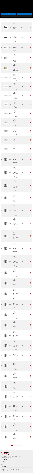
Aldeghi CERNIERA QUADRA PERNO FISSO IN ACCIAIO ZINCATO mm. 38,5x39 (15, 304)
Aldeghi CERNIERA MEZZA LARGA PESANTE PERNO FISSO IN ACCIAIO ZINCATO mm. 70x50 (15, 236)
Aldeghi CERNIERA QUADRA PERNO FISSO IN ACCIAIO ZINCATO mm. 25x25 (15, 283)
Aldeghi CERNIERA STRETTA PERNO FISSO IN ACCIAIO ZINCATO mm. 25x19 (15, 396)
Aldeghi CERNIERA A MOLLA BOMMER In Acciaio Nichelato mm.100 (15, 58)
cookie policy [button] (21, 5)
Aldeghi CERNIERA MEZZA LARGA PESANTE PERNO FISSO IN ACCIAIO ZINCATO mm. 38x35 (15, 172)
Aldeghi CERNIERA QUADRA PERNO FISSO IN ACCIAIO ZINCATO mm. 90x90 (15, 365)
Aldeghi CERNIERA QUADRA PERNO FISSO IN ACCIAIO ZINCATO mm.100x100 (15, 376)
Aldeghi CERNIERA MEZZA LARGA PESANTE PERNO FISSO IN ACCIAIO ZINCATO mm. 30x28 (15, 159)
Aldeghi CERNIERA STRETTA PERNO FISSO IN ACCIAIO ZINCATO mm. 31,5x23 (15, 406)
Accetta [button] (24, 13)
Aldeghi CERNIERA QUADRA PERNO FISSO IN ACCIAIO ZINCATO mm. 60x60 (15, 325)
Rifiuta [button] (9, 13)
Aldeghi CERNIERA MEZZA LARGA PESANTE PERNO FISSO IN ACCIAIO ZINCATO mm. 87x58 (15, 261)
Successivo (21, 445)
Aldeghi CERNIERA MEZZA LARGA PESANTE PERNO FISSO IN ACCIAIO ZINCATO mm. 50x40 (15, 197)
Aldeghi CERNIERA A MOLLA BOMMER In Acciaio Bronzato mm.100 (15, 37)
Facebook (2, 460)
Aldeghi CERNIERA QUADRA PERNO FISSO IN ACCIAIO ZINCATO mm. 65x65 (15, 335)
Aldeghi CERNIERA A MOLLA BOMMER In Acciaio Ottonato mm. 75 (15, 68)
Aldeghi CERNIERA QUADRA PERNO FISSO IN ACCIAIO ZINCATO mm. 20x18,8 (15, 273)
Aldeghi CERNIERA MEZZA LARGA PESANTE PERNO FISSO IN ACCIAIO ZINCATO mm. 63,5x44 (15, 223)
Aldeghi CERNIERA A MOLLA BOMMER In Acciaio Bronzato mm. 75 (15, 27)
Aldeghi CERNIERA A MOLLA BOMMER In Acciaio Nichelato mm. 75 (15, 47)
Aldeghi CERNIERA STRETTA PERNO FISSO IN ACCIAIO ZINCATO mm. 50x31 (15, 437)
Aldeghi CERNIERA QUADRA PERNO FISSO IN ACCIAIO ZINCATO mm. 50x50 (15, 315)
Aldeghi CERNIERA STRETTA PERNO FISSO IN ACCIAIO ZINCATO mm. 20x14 (15, 386)
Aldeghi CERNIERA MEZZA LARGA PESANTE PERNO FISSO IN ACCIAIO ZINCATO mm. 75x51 (15, 248)
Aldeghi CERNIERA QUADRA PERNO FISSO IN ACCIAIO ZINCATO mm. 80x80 (15, 355)
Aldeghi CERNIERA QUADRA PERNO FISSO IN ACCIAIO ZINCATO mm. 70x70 (15, 345)
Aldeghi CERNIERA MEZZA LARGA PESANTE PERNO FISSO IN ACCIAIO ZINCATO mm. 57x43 (15, 210)
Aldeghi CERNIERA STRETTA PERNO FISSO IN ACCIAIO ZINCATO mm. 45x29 (15, 427)
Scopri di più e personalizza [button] (16, 16)
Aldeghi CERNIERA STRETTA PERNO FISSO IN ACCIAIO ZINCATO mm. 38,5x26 (15, 416)
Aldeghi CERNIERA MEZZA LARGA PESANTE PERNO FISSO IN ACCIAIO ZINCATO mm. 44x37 (15, 185)
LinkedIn (7, 460)
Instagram (4, 460)
